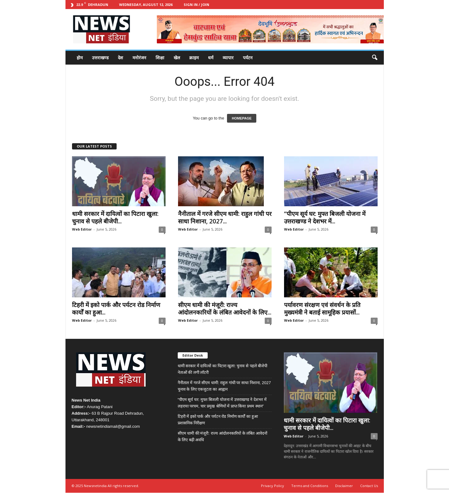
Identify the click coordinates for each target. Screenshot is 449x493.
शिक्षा (160, 58)
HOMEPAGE (241, 118)
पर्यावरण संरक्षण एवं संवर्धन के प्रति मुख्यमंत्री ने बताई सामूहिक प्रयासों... (322, 308)
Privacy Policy (272, 485)
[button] (374, 58)
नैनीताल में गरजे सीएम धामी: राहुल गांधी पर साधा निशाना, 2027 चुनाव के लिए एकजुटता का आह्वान (224, 386)
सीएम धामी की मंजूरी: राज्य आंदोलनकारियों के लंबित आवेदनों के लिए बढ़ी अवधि (223, 436)
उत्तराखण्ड (100, 58)
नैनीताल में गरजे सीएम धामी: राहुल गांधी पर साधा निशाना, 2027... (225, 217)
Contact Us (369, 485)
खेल (177, 58)
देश (120, 58)
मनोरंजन (139, 58)
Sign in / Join (196, 4)
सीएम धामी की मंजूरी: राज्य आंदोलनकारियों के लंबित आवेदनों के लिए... (224, 308)
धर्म (210, 58)
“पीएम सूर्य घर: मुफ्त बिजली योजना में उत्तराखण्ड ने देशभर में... (324, 217)
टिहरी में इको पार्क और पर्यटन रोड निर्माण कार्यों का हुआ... (116, 308)
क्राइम (194, 58)
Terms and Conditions (309, 485)
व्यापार (228, 58)
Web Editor (82, 229)
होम (80, 58)
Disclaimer (344, 485)
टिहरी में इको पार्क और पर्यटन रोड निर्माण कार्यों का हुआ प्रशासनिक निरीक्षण (218, 419)
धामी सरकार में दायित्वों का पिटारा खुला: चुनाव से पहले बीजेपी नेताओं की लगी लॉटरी (223, 369)
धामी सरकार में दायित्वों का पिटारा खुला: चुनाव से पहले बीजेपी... (115, 217)
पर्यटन (248, 58)
